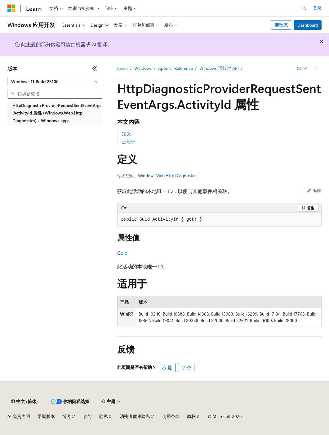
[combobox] (54, 82)
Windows (143, 68)
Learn (122, 68)
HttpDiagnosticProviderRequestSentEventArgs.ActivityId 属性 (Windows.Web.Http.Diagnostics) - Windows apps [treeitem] (56, 112)
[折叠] (94, 68)
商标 (191, 416)
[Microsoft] (11, 8)
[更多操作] (316, 69)
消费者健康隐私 (135, 416)
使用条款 (171, 416)
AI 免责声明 (18, 416)
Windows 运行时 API (219, 68)
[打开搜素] (304, 8)
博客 (66, 416)
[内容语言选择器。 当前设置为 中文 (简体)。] (24, 401)
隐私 (103, 416)
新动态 (281, 25)
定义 (126, 134)
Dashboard (307, 25)
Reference (183, 68)
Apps (163, 68)
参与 (87, 416)
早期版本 (46, 416)
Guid (122, 252)
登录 (317, 8)
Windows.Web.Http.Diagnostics (167, 175)
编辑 (314, 190)
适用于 (128, 142)
